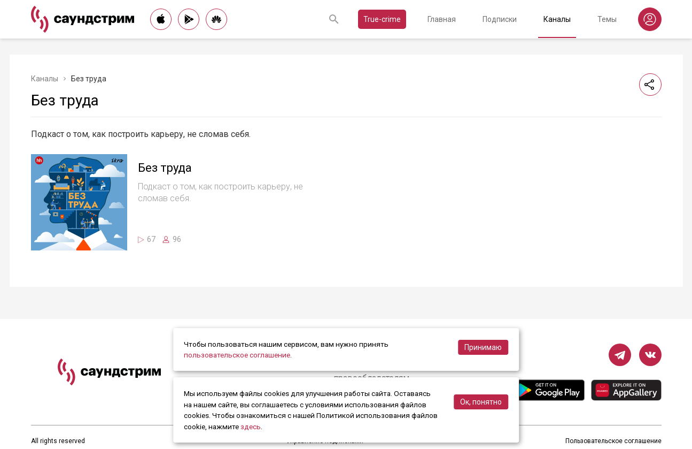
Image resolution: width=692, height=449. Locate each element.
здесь (250, 426)
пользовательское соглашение (237, 355)
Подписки (500, 19)
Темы (607, 19)
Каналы (557, 19)
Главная (441, 19)
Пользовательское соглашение (613, 441)
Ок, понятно (481, 402)
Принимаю (483, 347)
